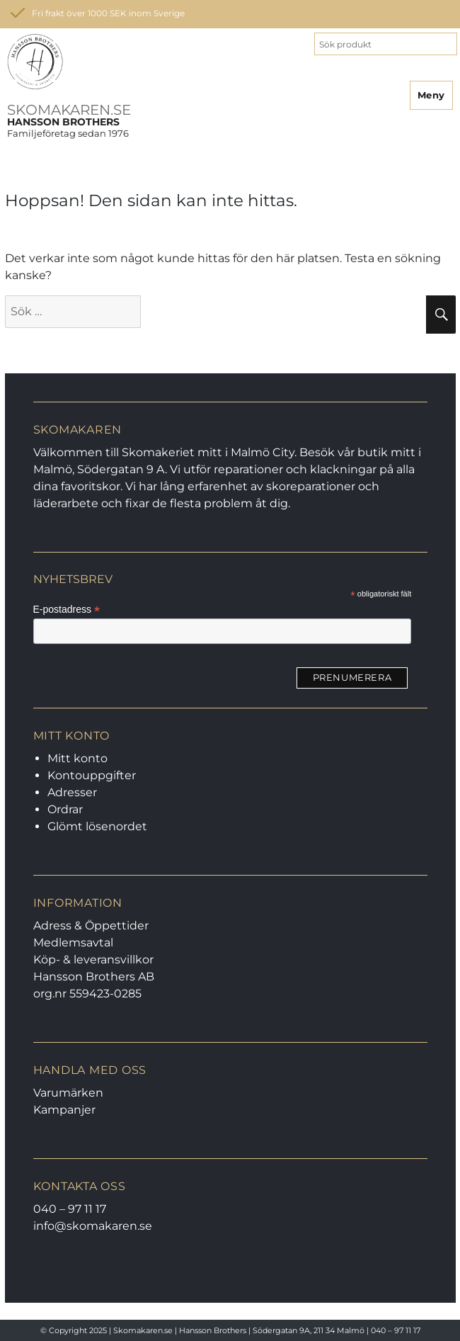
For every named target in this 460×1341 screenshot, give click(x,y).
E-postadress (66, 609)
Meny (431, 95)
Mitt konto (77, 758)
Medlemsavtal (73, 942)
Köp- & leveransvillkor (93, 959)
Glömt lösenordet (97, 826)
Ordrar (65, 809)
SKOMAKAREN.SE (69, 109)
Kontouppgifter (91, 775)
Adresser (72, 792)
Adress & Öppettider (91, 925)
